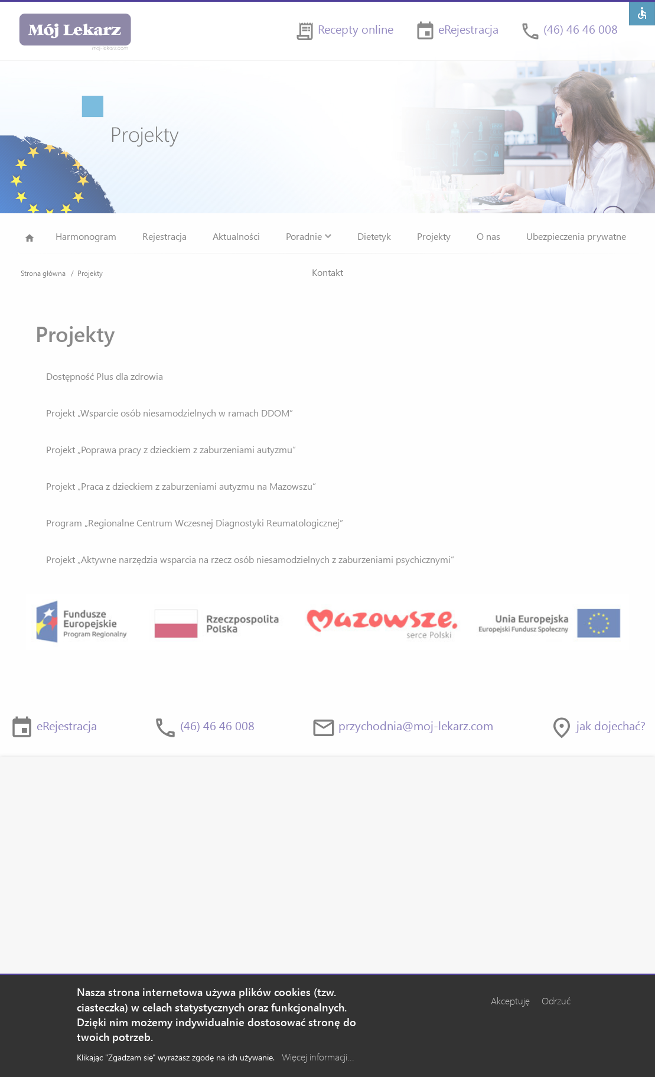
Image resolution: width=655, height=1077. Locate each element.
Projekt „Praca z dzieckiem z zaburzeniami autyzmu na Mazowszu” (181, 486)
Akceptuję (510, 1006)
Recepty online (355, 29)
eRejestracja (468, 29)
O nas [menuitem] (488, 236)
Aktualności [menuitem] (236, 236)
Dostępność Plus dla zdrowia (104, 376)
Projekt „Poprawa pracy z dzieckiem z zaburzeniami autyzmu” (171, 449)
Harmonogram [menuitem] (86, 236)
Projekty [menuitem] (434, 236)
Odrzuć (556, 1006)
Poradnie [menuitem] (308, 236)
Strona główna (43, 273)
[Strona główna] (74, 31)
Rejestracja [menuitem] (164, 236)
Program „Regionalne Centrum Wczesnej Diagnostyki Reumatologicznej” (194, 522)
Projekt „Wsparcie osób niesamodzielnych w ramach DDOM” (169, 412)
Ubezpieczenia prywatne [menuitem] (576, 236)
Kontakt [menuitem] (327, 272)
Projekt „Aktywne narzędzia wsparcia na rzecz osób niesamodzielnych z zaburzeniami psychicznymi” (250, 559)
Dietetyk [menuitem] (374, 236)
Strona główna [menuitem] (29, 240)
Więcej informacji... (318, 1061)
